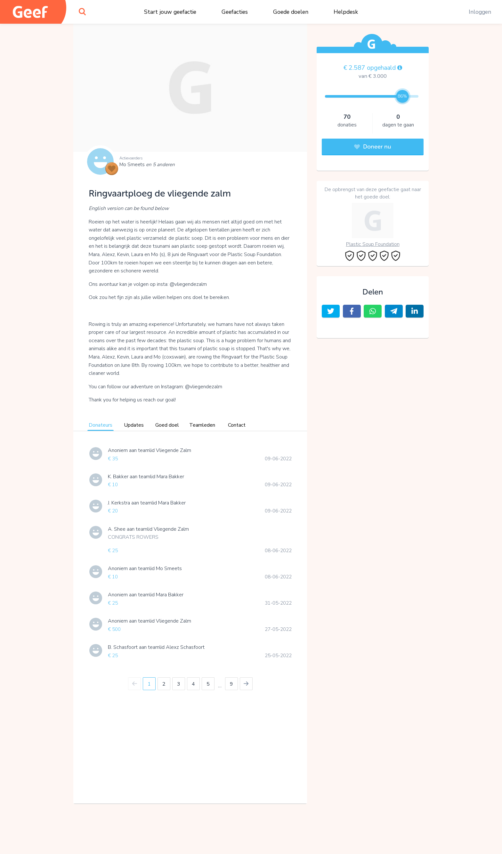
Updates (134, 425)
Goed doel (167, 425)
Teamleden (202, 425)
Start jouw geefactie (170, 12)
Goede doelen (290, 12)
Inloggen (480, 12)
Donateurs (100, 425)
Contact (237, 425)
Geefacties (235, 12)
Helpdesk (346, 12)
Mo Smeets (147, 164)
